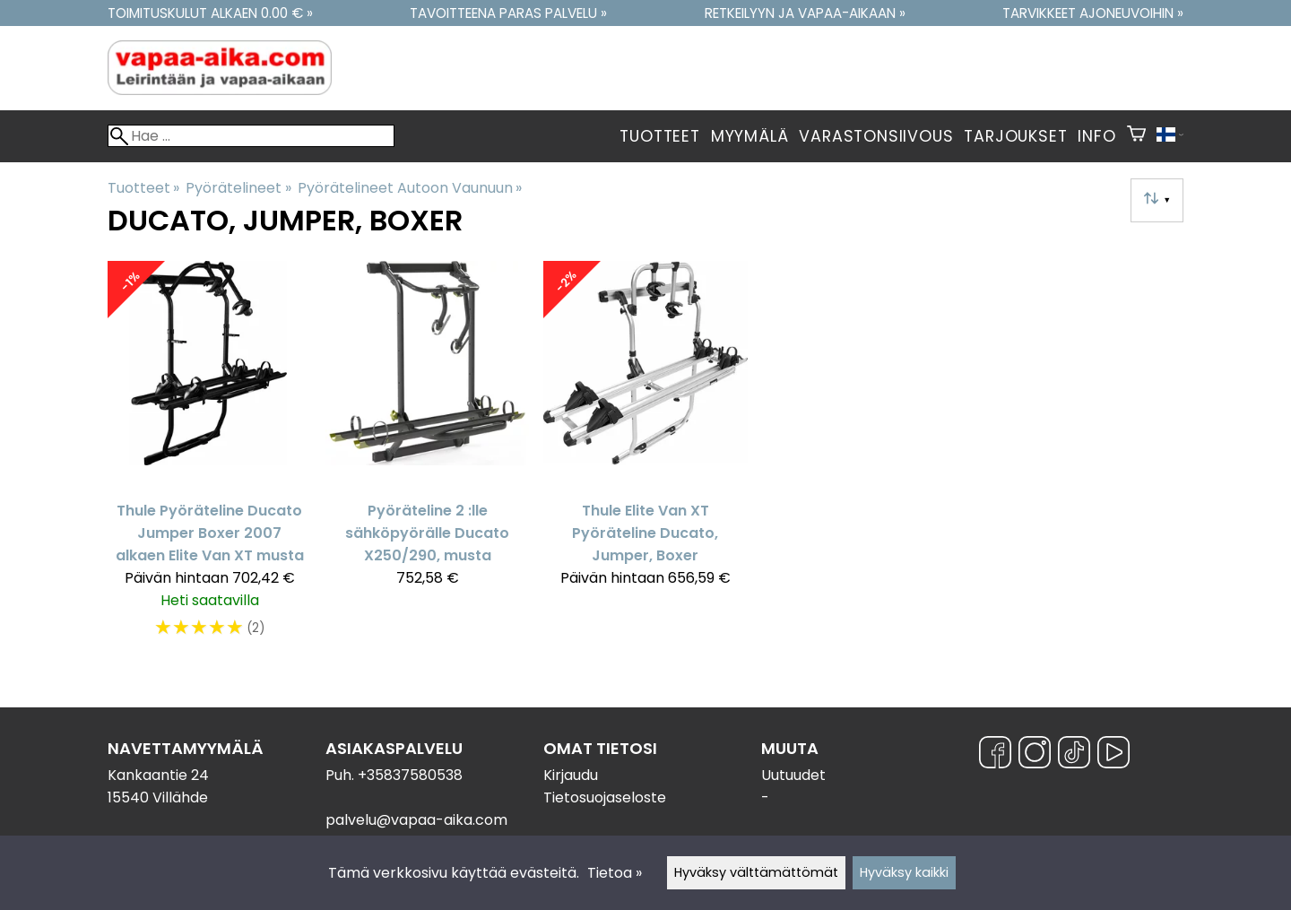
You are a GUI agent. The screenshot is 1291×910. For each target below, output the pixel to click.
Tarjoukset (1015, 136)
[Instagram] (1034, 755)
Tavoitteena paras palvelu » (508, 13)
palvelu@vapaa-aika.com (416, 820)
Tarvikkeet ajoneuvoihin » (1092, 13)
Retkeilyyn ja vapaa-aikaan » (805, 13)
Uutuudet (793, 775)
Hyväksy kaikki (904, 872)
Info (1096, 136)
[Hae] (251, 136)
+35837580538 (410, 775)
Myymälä (750, 136)
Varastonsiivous (876, 136)
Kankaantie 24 (158, 775)
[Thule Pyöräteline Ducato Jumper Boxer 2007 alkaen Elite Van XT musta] (209, 458)
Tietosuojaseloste (604, 797)
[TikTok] (1074, 755)
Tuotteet (659, 136)
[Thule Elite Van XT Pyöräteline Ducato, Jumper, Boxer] (645, 458)
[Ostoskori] (1136, 136)
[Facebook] (995, 755)
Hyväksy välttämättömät (756, 872)
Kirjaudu (570, 775)
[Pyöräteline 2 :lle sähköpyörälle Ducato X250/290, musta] (427, 458)
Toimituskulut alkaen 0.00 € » (210, 13)
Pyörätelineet (238, 188)
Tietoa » (614, 872)
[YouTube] (1113, 755)
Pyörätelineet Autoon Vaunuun (410, 188)
